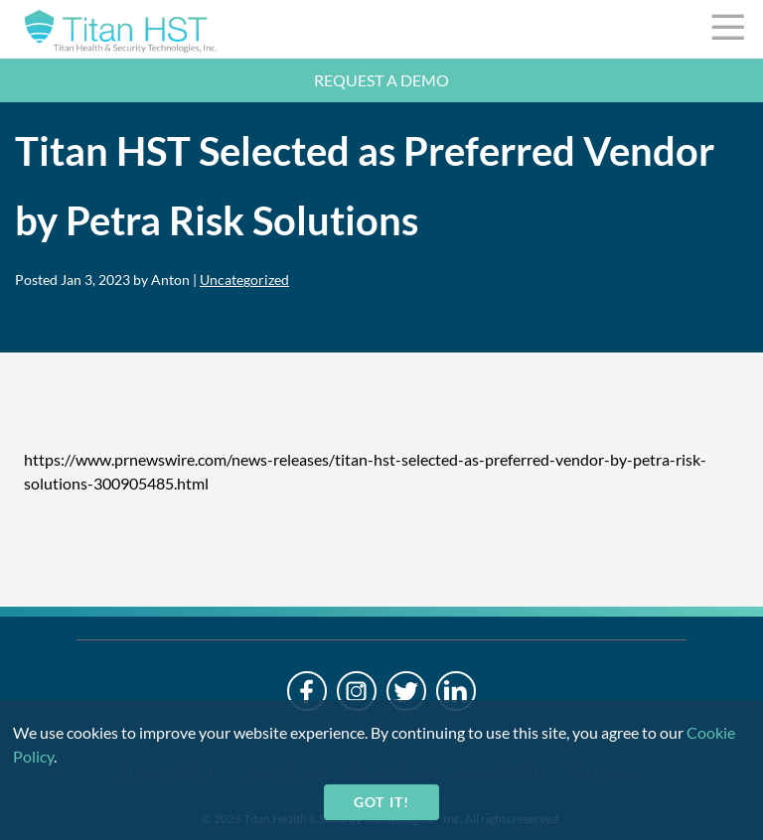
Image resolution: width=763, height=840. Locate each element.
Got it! (381, 801)
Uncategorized (244, 279)
